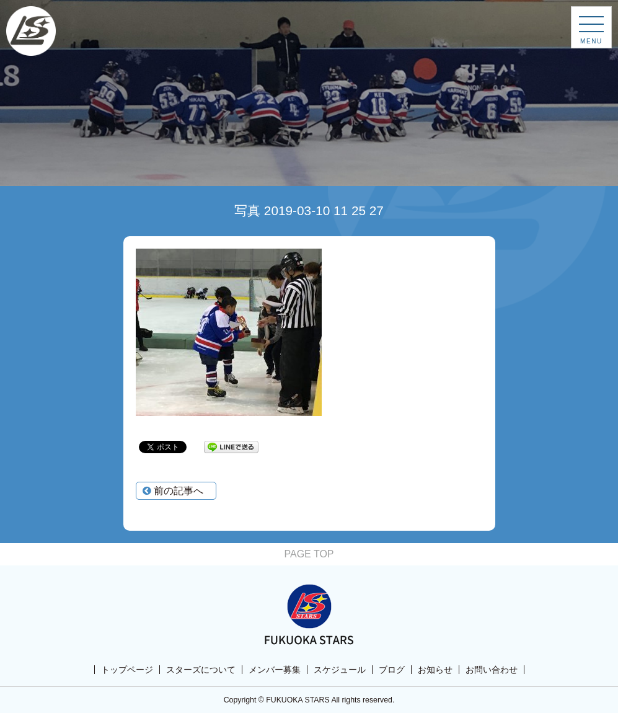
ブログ (392, 670)
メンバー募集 (275, 670)
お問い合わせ (492, 670)
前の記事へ (173, 490)
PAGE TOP (308, 554)
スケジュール (340, 670)
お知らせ (435, 670)
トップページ (127, 670)
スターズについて (201, 670)
